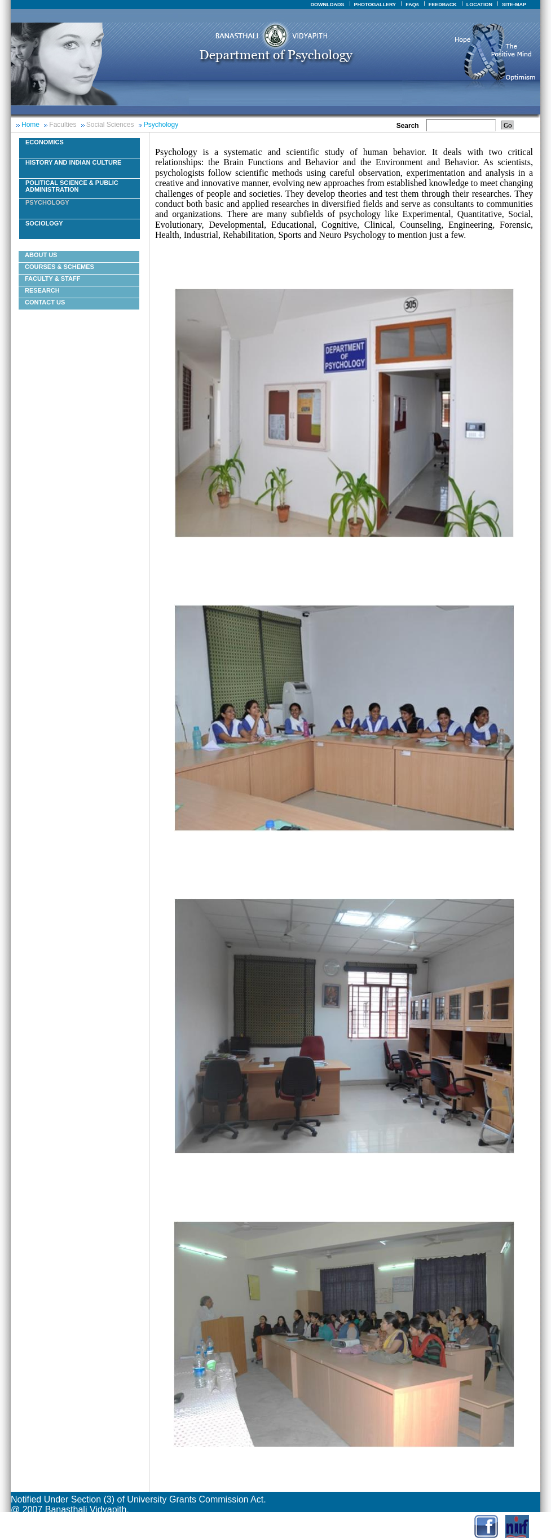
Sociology (44, 223)
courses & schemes (59, 266)
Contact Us (45, 302)
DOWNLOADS (328, 4)
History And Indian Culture (73, 162)
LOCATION (479, 4)
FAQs (412, 4)
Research (42, 290)
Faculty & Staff (52, 278)
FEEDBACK (443, 4)
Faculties (62, 125)
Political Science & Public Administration (71, 186)
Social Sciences (110, 125)
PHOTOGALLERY (375, 4)
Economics (44, 142)
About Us (41, 254)
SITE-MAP (514, 4)
